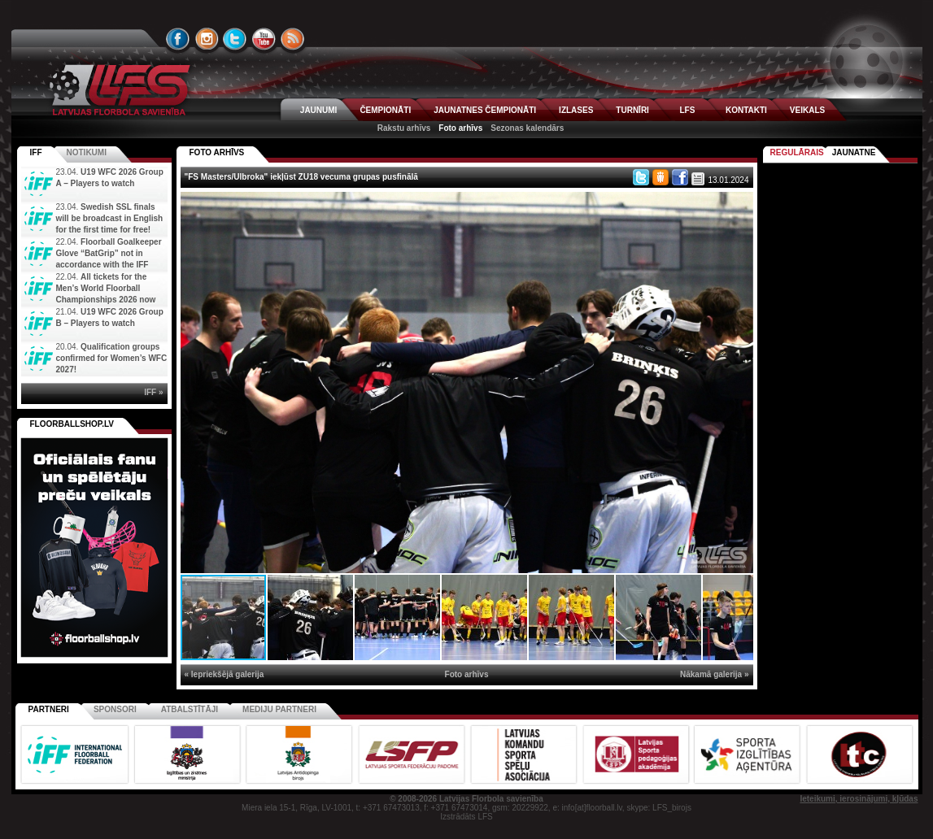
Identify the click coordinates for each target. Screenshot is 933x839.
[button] (739, 206)
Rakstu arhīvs (404, 128)
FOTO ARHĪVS (217, 152)
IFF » (153, 392)
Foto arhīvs (460, 128)
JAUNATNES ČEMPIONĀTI (485, 110)
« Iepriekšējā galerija (224, 674)
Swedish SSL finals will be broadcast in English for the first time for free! (109, 218)
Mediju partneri (279, 709)
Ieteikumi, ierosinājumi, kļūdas (859, 798)
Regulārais (797, 152)
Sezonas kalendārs (527, 128)
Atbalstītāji (189, 709)
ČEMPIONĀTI (385, 110)
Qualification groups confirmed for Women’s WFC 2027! (112, 358)
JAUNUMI (319, 110)
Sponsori (115, 709)
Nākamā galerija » (714, 674)
